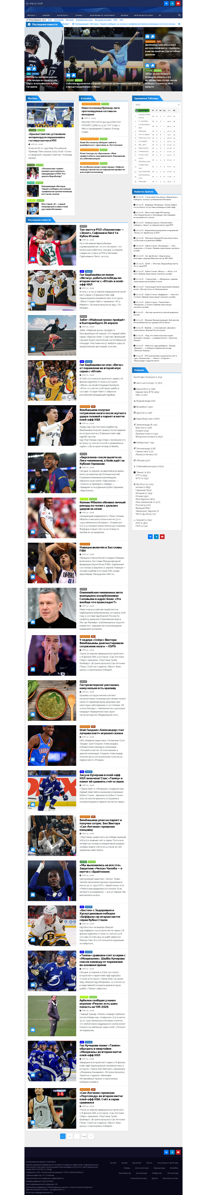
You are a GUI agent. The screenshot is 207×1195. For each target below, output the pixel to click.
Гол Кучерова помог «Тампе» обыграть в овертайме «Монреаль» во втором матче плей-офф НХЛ (101, 1050)
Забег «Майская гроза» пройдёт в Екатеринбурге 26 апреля (102, 321)
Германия (141, 490)
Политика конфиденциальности (39, 1192)
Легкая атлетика (144, 454)
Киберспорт (143, 442)
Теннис (79, 15)
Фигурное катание (103, 20)
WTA (138, 478)
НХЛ (82, 271)
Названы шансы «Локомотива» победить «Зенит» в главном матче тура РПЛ (153, 223)
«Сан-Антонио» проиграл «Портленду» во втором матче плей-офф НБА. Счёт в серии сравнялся (101, 1097)
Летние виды (143, 448)
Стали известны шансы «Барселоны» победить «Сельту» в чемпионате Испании (155, 198)
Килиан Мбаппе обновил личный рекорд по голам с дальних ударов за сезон (103, 505)
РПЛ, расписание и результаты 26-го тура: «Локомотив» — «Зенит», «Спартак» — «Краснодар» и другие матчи (155, 358)
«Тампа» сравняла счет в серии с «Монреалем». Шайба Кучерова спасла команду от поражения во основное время (102, 960)
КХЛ (115, 20)
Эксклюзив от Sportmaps (102, 15)
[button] (179, 15)
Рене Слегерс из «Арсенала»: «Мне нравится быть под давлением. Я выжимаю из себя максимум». (102, 156)
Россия (70, 80)
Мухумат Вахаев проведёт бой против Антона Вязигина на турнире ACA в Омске (156, 321)
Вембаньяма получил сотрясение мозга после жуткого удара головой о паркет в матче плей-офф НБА (103, 414)
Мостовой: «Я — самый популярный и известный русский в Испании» (54, 206)
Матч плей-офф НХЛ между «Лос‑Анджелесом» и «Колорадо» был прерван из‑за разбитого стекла (154, 214)
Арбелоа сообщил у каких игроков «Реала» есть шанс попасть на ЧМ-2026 (99, 1003)
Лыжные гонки (143, 433)
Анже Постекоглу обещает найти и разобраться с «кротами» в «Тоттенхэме (101, 143)
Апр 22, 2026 (37, 144)
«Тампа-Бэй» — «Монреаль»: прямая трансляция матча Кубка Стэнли (155, 280)
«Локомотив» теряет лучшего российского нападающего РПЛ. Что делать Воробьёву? (53, 172)
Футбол (32, 15)
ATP (138, 475)
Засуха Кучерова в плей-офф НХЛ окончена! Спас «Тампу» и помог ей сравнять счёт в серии (102, 778)
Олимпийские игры (84, 20)
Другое (83, 226)
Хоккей (47, 15)
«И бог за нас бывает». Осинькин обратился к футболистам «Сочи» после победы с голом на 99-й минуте (161, 80)
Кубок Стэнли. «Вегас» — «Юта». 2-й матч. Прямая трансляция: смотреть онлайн (155, 272)
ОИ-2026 (70, 20)
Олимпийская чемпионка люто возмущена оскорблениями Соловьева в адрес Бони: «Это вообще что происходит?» (101, 597)
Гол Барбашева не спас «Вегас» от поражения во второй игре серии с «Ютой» (101, 368)
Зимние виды (143, 424)
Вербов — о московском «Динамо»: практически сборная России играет (154, 329)
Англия (83, 862)
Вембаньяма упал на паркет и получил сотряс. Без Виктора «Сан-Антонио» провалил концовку (101, 824)
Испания (31, 200)
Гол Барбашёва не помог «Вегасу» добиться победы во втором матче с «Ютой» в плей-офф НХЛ (102, 279)
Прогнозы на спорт (143, 15)
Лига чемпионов (144, 502)
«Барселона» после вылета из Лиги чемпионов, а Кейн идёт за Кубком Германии (102, 460)
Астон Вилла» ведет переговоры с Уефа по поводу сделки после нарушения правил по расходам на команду (102, 169)
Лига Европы (142, 499)
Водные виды (143, 401)
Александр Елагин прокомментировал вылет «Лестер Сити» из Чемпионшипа (156, 288)
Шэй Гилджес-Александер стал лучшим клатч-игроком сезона (102, 731)
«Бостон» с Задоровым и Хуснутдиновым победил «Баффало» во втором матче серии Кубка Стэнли (100, 914)
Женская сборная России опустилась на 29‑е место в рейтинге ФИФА (155, 239)
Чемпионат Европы (146, 511)
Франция (140, 508)
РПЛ (50, 20)
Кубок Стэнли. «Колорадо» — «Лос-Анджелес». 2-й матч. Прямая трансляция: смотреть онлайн (156, 248)
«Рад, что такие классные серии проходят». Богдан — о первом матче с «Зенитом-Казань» (155, 337)
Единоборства (144, 419)
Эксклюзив (58, 20)
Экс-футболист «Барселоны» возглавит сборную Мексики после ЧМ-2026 (153, 257)
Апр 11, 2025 (90, 118)
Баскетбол (63, 15)
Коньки (139, 430)
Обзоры (124, 15)
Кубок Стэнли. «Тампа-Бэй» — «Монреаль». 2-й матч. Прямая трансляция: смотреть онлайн (152, 304)
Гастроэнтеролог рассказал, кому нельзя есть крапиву (99, 686)
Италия (31, 183)
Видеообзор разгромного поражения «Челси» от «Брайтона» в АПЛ (155, 231)
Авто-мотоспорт (145, 383)
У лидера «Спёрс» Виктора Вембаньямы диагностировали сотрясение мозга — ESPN (101, 643)
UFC (121, 20)
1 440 (83, 1136)
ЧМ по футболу (144, 514)
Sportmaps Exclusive (91, 104)
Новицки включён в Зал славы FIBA (101, 548)
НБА (158, 41)
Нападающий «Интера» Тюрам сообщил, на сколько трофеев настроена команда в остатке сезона (56, 190)
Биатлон (140, 427)
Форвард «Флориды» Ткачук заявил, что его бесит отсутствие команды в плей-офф (155, 206)
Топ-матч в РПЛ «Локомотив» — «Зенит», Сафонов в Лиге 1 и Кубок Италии (102, 233)
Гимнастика (142, 451)
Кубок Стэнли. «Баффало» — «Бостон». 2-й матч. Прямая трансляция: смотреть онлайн (156, 295)
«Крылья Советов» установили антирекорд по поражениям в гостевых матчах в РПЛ (47, 137)
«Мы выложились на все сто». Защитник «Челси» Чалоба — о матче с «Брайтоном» (101, 868)
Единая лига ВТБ (144, 392)
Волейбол (141, 407)
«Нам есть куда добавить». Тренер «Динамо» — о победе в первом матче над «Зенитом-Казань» (154, 348)
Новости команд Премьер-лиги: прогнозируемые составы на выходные (101, 111)
